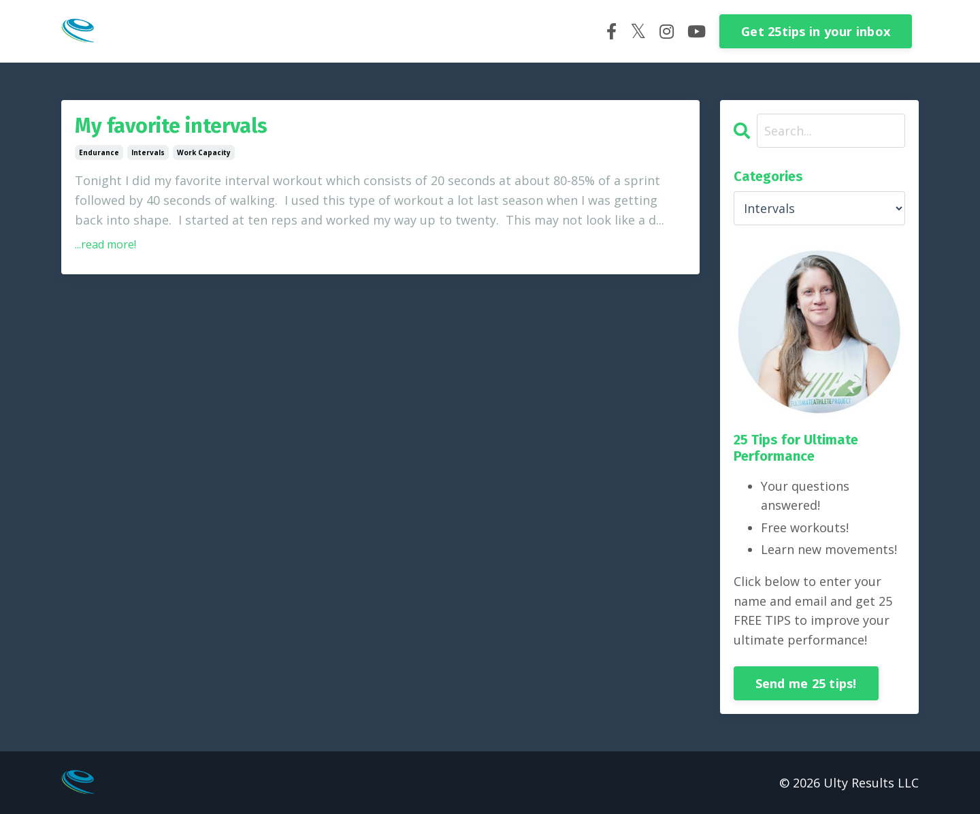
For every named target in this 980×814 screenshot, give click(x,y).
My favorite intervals (171, 126)
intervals (148, 152)
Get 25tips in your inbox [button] (815, 31)
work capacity (204, 152)
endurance (99, 152)
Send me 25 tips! (806, 683)
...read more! (105, 244)
